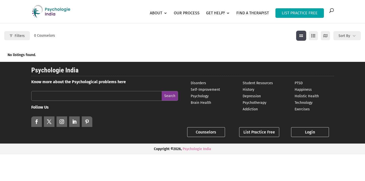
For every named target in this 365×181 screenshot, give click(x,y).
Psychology (200, 96)
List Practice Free (259, 132)
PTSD (299, 83)
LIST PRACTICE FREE (300, 13)
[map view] (325, 36)
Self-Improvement (205, 89)
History (248, 89)
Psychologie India (197, 149)
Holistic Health (307, 96)
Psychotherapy (254, 103)
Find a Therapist (252, 13)
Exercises (302, 109)
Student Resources (258, 83)
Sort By (344, 36)
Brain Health (201, 103)
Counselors (206, 132)
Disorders (198, 83)
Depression (252, 96)
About (156, 13)
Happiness (303, 89)
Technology (304, 103)
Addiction (250, 109)
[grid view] (301, 36)
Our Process (187, 13)
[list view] (313, 36)
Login (310, 132)
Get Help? (215, 13)
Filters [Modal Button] (17, 36)
